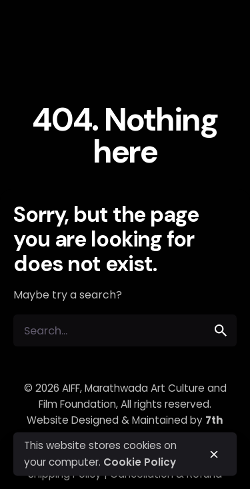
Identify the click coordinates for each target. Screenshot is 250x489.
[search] (221, 330)
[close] (214, 454)
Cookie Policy (139, 462)
